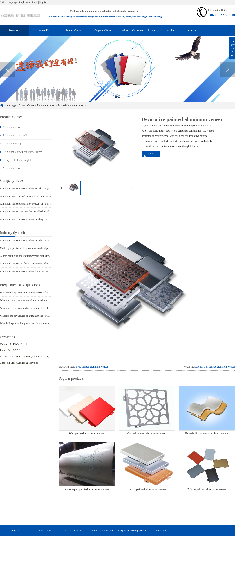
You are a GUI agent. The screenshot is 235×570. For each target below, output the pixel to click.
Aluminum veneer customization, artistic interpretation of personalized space (39, 188)
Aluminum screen (12, 168)
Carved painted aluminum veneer (91, 366)
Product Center (73, 30)
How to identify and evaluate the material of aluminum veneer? (32, 292)
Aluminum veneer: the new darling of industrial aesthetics (30, 211)
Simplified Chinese (28, 2)
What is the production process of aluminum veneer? (27, 323)
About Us (44, 30)
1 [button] (116, 100)
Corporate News (102, 30)
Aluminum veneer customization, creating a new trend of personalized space (39, 219)
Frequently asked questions (162, 30)
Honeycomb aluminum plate (17, 160)
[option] (117, 73)
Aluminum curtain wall (15, 135)
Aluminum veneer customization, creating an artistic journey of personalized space (42, 240)
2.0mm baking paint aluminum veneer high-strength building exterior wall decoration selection (49, 255)
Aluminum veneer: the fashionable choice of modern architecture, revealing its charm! (44, 263)
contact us (191, 30)
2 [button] (119, 100)
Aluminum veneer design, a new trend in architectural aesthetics (33, 196)
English (43, 2)
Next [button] (227, 73)
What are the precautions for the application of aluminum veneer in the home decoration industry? (50, 308)
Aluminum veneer (12, 127)
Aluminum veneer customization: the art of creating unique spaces (34, 271)
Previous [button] (7, 73)
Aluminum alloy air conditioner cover (22, 151)
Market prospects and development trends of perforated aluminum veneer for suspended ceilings (49, 248)
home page (14, 30)
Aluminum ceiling (12, 143)
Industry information (132, 30)
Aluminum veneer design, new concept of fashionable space (31, 203)
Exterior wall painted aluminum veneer (215, 366)
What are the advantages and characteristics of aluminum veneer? (33, 300)
